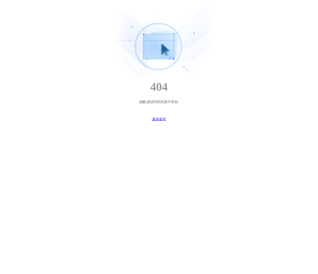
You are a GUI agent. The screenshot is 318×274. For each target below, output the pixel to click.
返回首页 (159, 119)
